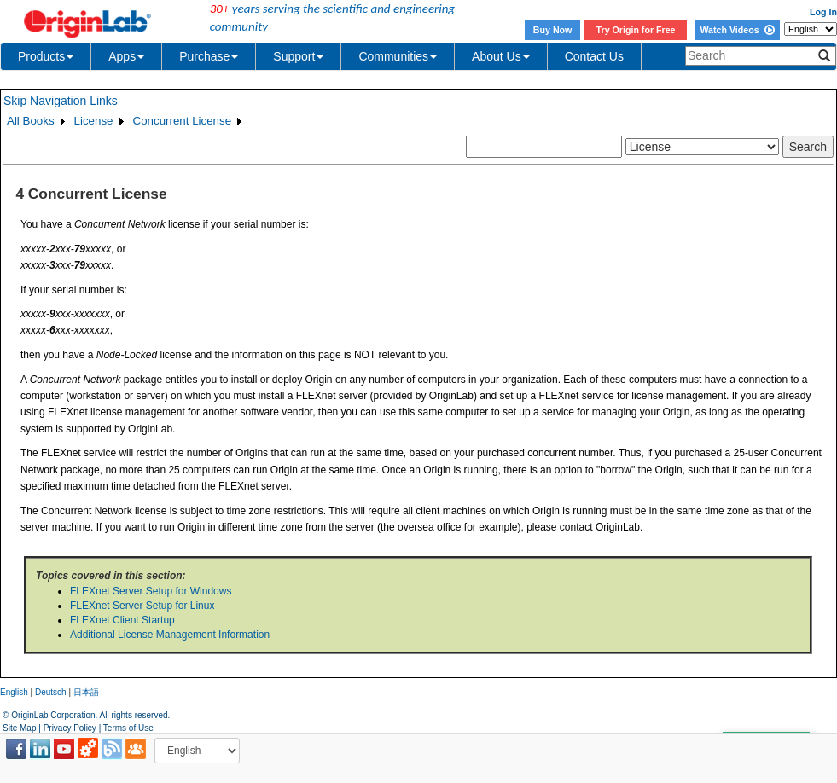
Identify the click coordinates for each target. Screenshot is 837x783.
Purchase (208, 56)
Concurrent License (182, 120)
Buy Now (553, 30)
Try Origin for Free (636, 30)
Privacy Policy (70, 728)
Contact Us (594, 56)
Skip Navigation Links (60, 100)
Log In (823, 12)
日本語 (86, 692)
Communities (397, 56)
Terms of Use (128, 728)
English (14, 692)
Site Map (19, 728)
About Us (501, 56)
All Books (31, 120)
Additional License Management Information (170, 635)
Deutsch (51, 692)
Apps (126, 56)
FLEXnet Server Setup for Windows (150, 591)
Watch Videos (737, 30)
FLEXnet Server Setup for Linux (142, 606)
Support (298, 56)
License (93, 120)
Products (45, 56)
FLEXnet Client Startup (122, 620)
